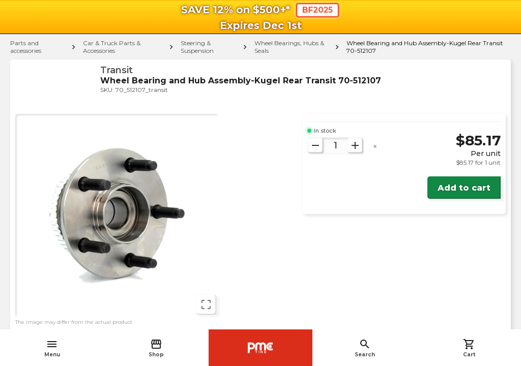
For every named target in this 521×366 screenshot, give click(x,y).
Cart (469, 348)
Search (365, 348)
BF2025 (317, 9)
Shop (156, 348)
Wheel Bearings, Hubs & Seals (289, 46)
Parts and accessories (25, 46)
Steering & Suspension (197, 46)
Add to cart (464, 188)
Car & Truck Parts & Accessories (111, 46)
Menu (52, 348)
